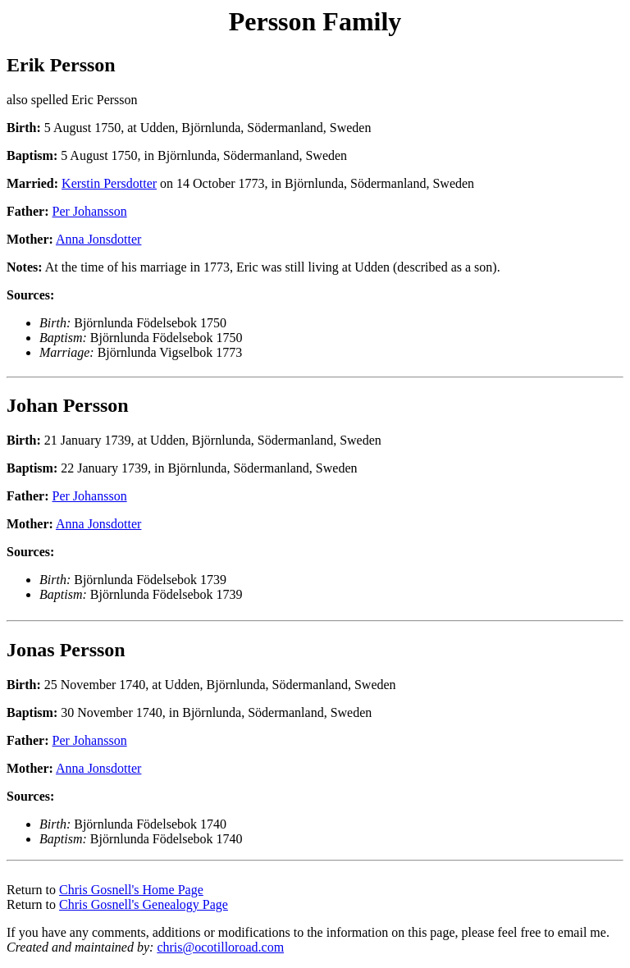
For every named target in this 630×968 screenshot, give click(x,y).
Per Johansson (89, 211)
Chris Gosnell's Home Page (131, 890)
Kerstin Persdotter (109, 183)
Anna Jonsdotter (98, 239)
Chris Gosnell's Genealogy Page (143, 904)
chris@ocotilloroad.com (220, 947)
